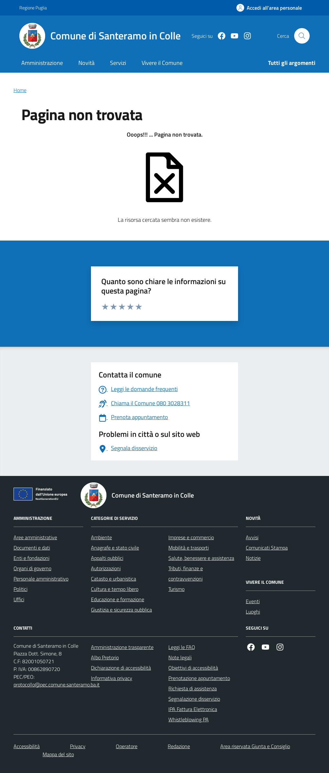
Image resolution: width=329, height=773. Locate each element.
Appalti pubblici (107, 558)
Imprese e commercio (191, 537)
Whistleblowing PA (188, 719)
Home (20, 90)
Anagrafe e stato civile (115, 547)
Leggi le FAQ (181, 647)
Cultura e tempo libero (114, 589)
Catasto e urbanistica (113, 578)
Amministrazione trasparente (122, 647)
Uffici (19, 599)
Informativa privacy (111, 678)
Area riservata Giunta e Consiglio (255, 746)
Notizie (253, 558)
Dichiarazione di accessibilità (121, 668)
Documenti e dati (32, 547)
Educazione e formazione (117, 599)
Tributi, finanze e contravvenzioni (185, 573)
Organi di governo (32, 568)
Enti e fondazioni (31, 558)
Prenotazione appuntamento (199, 678)
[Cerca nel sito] (302, 36)
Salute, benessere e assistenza (201, 558)
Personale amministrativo (41, 578)
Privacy (77, 746)
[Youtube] (231, 36)
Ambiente (101, 537)
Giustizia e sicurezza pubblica (121, 609)
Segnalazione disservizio (194, 699)
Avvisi (252, 537)
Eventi (253, 601)
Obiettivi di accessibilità (193, 668)
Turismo (176, 589)
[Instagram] (244, 36)
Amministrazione (42, 62)
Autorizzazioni (106, 568)
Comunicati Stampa (267, 547)
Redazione (179, 746)
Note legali (180, 657)
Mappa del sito (58, 754)
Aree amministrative (35, 537)
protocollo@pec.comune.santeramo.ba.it (57, 684)
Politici (20, 589)
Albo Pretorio (105, 657)
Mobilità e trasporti (188, 547)
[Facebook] (219, 36)
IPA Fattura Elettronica (192, 709)
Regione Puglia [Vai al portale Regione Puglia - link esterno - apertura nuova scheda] (33, 7)
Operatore (126, 746)
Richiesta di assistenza (192, 688)
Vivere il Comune (162, 62)
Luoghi (253, 611)
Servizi (118, 62)
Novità (86, 62)
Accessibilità (27, 746)
